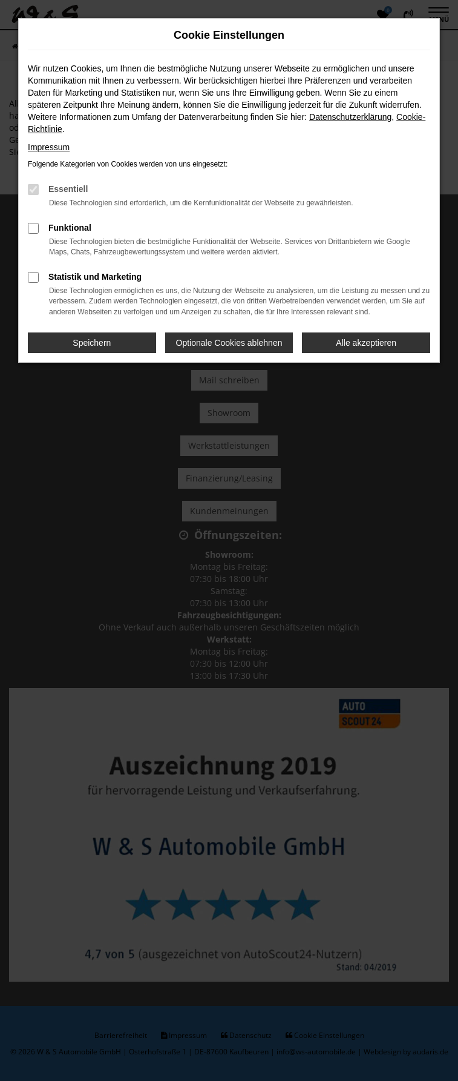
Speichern (92, 343)
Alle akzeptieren (366, 343)
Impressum (49, 147)
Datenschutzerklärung (350, 117)
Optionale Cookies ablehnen (229, 343)
